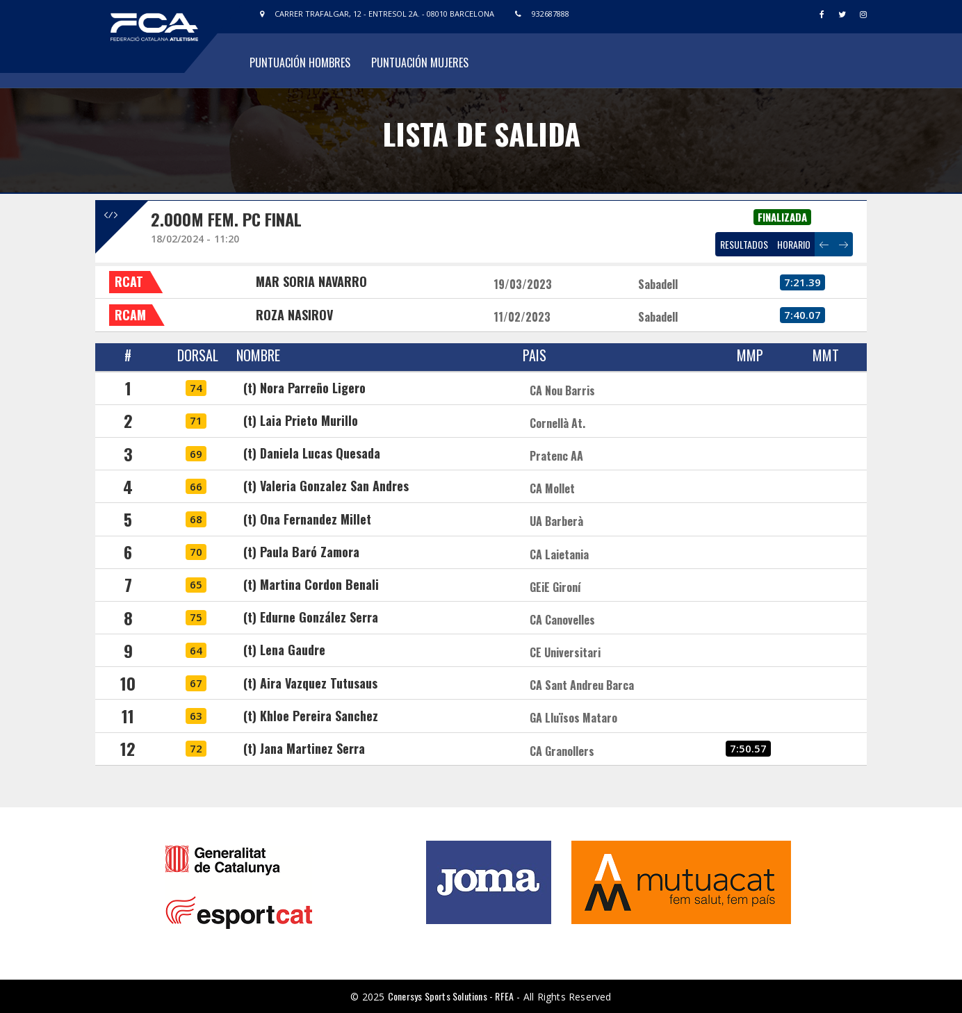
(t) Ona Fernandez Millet (307, 519)
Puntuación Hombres (300, 62)
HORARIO (793, 244)
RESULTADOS (744, 244)
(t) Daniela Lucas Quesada (311, 453)
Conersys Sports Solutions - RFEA (451, 996)
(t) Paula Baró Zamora (301, 552)
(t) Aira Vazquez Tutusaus (310, 683)
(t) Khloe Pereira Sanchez (310, 716)
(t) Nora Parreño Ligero (304, 388)
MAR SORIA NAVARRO (311, 281)
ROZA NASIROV (294, 315)
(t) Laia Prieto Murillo (300, 420)
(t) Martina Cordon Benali (311, 584)
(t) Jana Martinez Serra (304, 748)
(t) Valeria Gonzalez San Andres (326, 486)
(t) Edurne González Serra (310, 617)
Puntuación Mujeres (419, 62)
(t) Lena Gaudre (284, 650)
